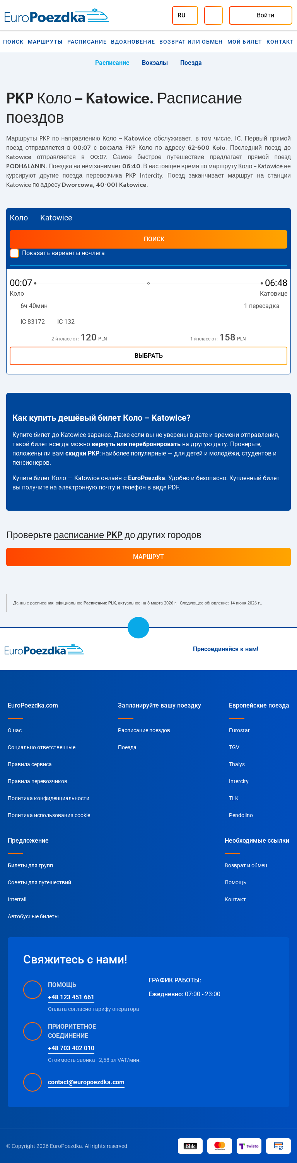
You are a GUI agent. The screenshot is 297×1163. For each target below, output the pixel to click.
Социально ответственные (41, 747)
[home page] (44, 648)
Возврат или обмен (191, 42)
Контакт (280, 42)
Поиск (13, 42)
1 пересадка (265, 306)
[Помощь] (213, 15)
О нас (15, 730)
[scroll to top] (138, 627)
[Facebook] (287, 649)
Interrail (17, 899)
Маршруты (45, 42)
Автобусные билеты (33, 916)
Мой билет (244, 42)
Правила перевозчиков (37, 781)
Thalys (237, 764)
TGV (234, 747)
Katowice (270, 166)
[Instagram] (269, 649)
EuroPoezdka (146, 478)
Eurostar (239, 730)
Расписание (87, 42)
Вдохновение (133, 42)
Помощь (235, 882)
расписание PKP (88, 535)
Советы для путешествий (39, 882)
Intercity (239, 781)
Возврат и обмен (246, 865)
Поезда (191, 62)
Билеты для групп (30, 865)
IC (238, 138)
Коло (245, 166)
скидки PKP (82, 453)
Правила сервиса (30, 764)
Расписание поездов (144, 730)
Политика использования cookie (49, 815)
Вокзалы (155, 62)
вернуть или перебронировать (136, 444)
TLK (234, 798)
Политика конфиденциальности (48, 798)
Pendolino (241, 815)
